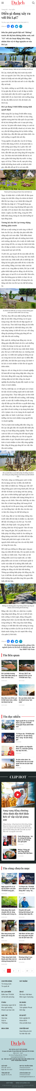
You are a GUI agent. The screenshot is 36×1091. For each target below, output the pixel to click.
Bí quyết (22, 1017)
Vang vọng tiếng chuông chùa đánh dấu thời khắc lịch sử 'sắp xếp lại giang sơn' (16, 816)
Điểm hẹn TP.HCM (7, 996)
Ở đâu (3, 1004)
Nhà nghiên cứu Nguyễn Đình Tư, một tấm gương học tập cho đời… (24, 749)
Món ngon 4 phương (26, 999)
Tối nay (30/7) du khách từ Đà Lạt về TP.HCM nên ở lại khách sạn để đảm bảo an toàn (25, 676)
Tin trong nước (6, 985)
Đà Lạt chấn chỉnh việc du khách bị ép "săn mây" (26, 701)
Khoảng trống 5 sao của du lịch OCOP (25, 959)
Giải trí (4, 1017)
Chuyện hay (24, 1031)
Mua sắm (5, 1031)
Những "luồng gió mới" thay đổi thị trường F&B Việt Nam (25, 852)
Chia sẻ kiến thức (25, 1025)
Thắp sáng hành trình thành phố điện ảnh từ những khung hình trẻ (9, 960)
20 (27, 972)
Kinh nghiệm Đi (24, 1020)
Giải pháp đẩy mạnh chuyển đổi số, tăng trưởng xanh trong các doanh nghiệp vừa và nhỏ (9, 913)
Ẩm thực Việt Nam (25, 996)
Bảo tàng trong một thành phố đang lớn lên (8, 937)
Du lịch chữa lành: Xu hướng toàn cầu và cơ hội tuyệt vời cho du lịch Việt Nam (24, 763)
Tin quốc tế (5, 988)
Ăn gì (21, 993)
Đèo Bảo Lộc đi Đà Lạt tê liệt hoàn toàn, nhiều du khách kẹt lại (9, 701)
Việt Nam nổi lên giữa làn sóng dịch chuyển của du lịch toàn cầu (26, 937)
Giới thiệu (9, 1085)
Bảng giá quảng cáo (23, 1085)
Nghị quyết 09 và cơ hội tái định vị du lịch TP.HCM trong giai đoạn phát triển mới (25, 724)
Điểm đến (22, 1007)
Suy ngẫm (12, 9)
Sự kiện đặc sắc (24, 1036)
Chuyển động (6, 983)
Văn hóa (4, 1020)
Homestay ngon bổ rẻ (8, 1007)
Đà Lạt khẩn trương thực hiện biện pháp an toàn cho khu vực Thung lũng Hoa (9, 676)
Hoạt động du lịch (25, 1034)
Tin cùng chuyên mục (16, 869)
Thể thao (4, 1025)
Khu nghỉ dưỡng (6, 1009)
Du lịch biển (6, 993)
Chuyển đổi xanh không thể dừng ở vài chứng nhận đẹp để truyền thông (26, 913)
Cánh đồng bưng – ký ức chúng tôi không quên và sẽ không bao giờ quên (25, 840)
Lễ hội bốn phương (7, 999)
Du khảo (22, 1004)
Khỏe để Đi (23, 1023)
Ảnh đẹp (22, 1012)
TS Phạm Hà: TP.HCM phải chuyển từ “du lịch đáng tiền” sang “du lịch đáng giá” (25, 737)
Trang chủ (4, 9)
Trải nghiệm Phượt (25, 1009)
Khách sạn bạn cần (7, 1012)
